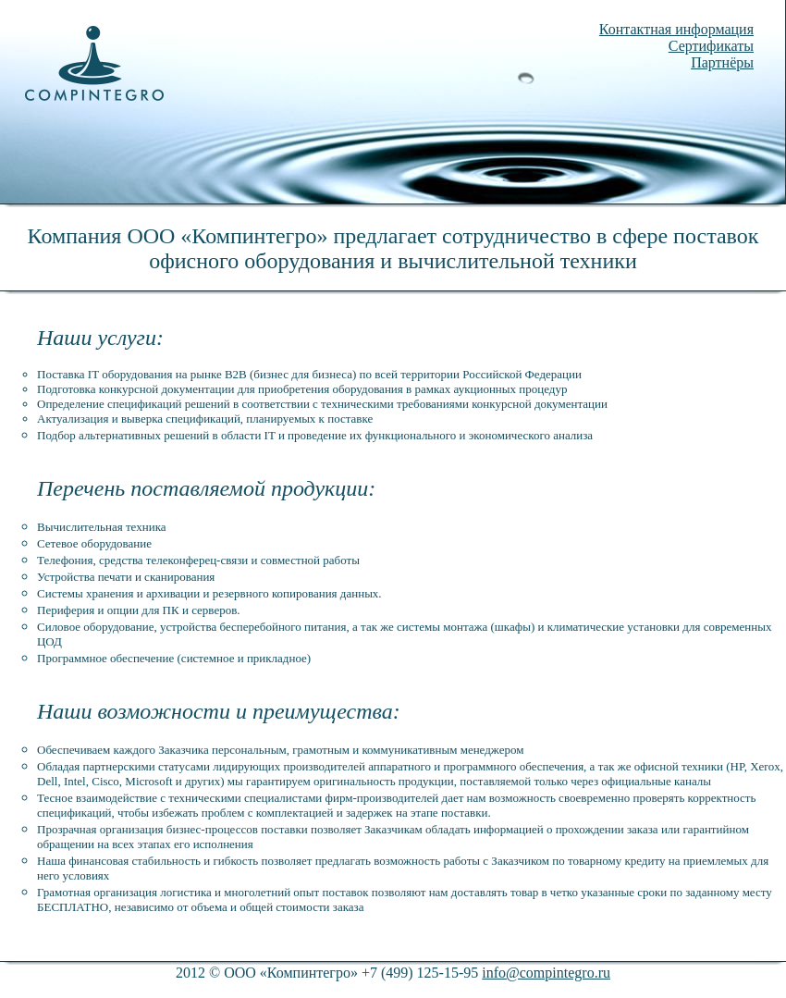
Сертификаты (711, 46)
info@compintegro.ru (546, 972)
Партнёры (722, 62)
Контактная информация (676, 29)
